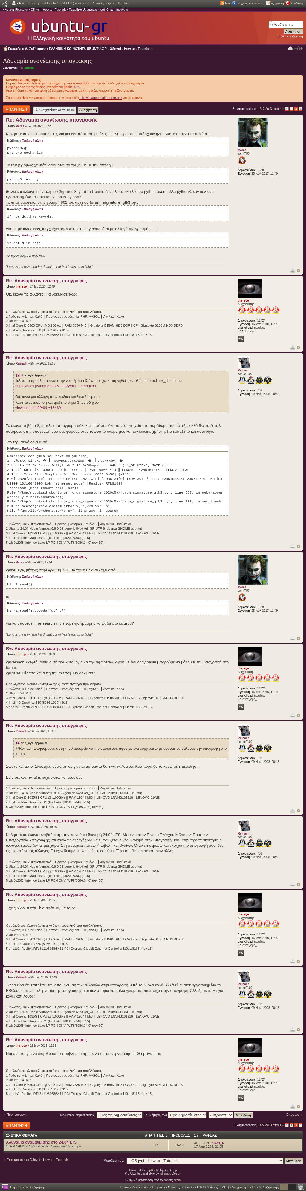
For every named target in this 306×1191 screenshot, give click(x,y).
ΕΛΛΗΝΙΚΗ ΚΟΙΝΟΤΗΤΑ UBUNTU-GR (78, 48)
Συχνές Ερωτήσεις (250, 3)
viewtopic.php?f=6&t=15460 (38, 408)
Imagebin (121, 9)
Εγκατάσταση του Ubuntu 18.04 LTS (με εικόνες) (54, 3)
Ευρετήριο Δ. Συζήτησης (27, 48)
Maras (20, 126)
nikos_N (218, 1143)
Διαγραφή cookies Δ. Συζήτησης (255, 1187)
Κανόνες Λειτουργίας (134, 1187)
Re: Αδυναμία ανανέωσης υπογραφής (52, 120)
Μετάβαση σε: (114, 1160)
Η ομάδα (158, 1187)
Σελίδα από (270, 108)
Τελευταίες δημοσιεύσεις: (101, 1115)
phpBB (150, 1170)
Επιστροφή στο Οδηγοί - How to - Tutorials (38, 1159)
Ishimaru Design (170, 1173)
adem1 (29, 68)
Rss (228, 3)
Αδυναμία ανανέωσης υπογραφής (47, 61)
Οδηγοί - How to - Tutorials (48, 9)
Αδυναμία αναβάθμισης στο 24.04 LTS (41, 1142)
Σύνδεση (296, 3)
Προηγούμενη (17, 1114)
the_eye (21, 286)
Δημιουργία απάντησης (16, 109)
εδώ (76, 87)
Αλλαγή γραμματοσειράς (298, 48)
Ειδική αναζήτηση (290, 36)
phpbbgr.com (172, 1180)
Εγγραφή (277, 3)
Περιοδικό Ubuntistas (83, 9)
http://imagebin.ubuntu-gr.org (100, 97)
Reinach (21, 363)
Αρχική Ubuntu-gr (16, 9)
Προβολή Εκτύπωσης (290, 48)
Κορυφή (298, 270)
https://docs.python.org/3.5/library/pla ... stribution (55, 386)
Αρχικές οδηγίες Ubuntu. (110, 3)
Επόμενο (292, 1114)
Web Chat (106, 9)
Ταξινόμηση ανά (175, 1115)
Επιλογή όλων (32, 140)
